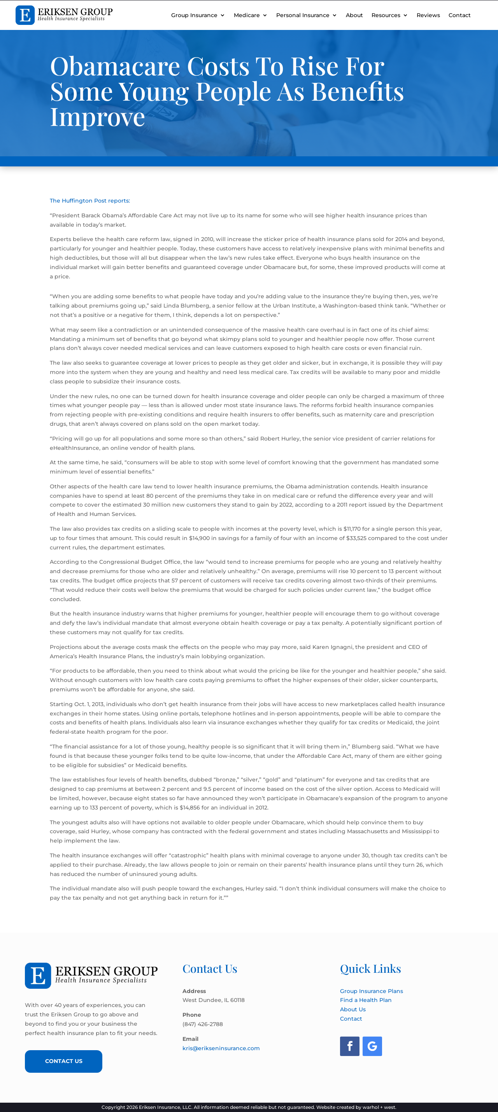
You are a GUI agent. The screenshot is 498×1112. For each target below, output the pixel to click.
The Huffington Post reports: (90, 200)
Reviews (428, 15)
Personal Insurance (303, 15)
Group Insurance (194, 15)
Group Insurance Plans (371, 991)
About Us (353, 1009)
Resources (386, 15)
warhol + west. (379, 1107)
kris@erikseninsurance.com (221, 1048)
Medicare (247, 15)
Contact (460, 15)
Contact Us (63, 1061)
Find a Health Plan (366, 1000)
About (354, 15)
